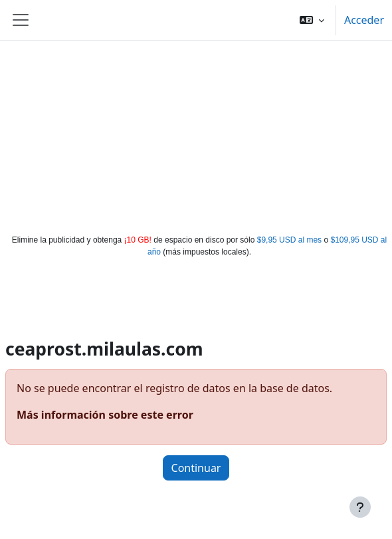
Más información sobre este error (105, 414)
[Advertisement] (196, 134)
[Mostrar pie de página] (360, 507)
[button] (312, 20)
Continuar (196, 468)
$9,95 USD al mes (289, 240)
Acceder (364, 20)
